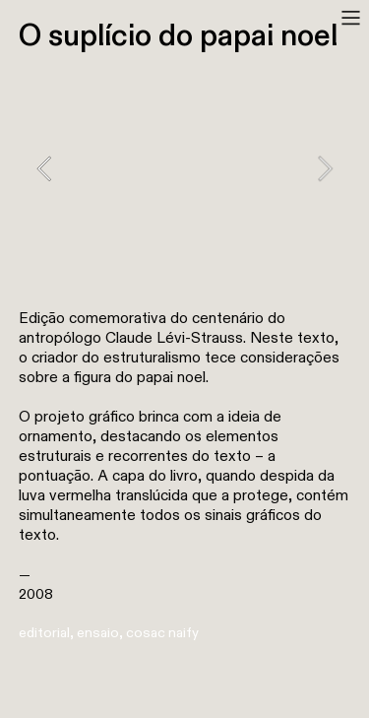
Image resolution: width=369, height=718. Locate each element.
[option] (184, 168)
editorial (44, 632)
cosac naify (162, 632)
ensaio (98, 632)
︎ (350, 18)
